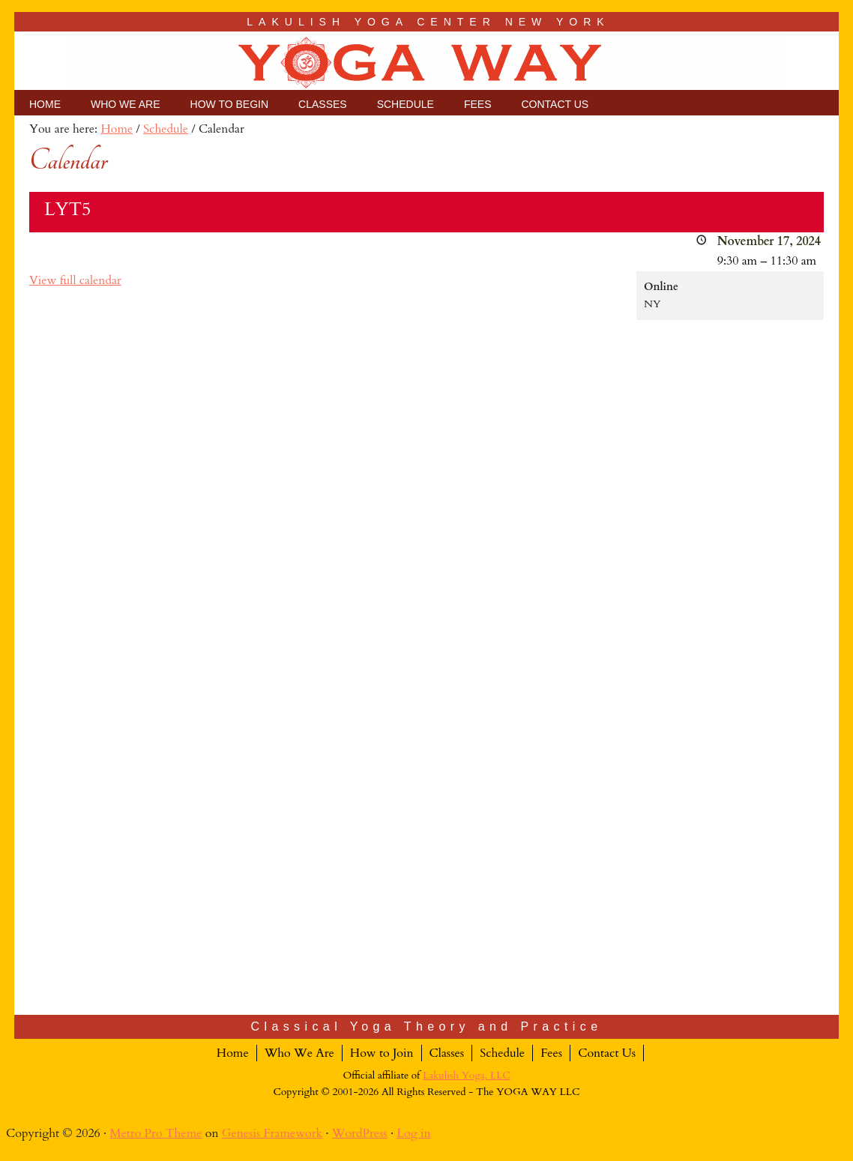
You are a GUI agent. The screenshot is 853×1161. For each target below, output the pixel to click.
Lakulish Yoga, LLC (466, 1075)
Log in (413, 1133)
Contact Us (607, 1053)
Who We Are (299, 1053)
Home (233, 1053)
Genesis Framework (272, 1133)
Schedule (502, 1053)
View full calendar (75, 280)
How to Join (382, 1053)
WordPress (360, 1133)
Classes (447, 1053)
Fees (551, 1053)
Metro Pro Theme (155, 1133)
